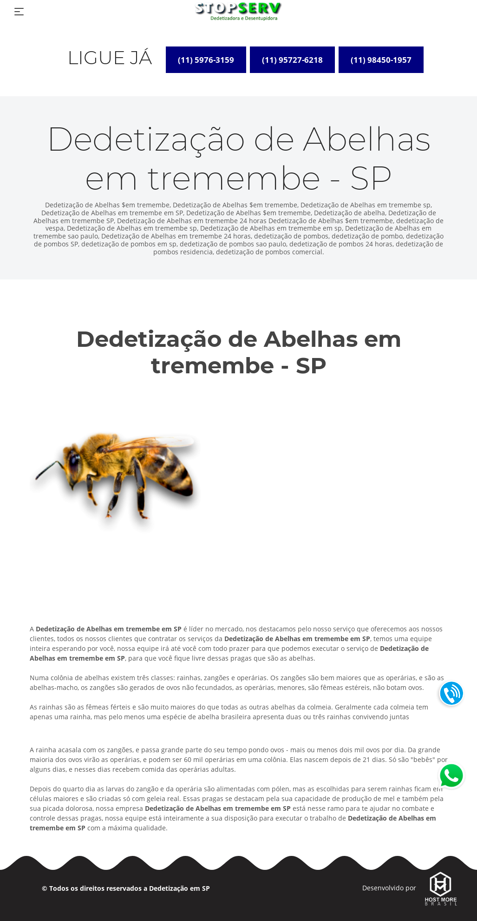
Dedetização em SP (179, 888)
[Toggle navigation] (19, 11)
